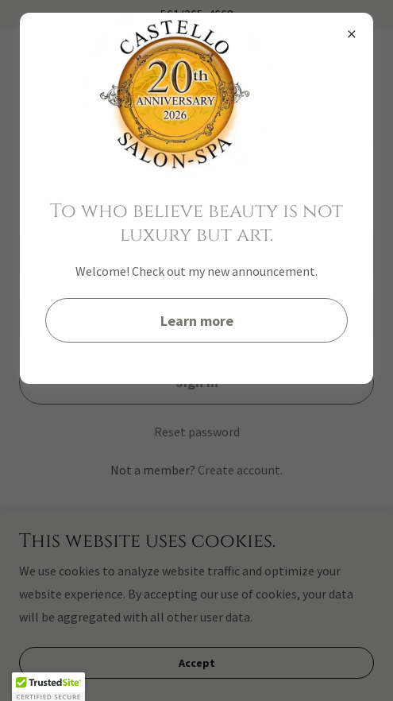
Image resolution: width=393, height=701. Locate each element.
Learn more (196, 321)
